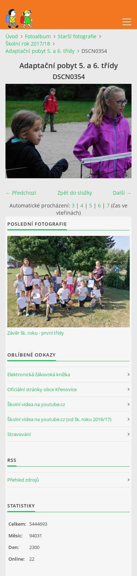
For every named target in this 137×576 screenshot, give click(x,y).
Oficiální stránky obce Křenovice (42, 389)
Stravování (19, 434)
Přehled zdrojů (23, 479)
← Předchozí (20, 192)
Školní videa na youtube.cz (36, 404)
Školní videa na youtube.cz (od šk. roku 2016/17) (59, 419)
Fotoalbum (38, 36)
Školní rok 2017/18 (27, 43)
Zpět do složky (74, 192)
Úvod (11, 36)
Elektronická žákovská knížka (38, 374)
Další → (122, 192)
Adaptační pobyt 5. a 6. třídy (40, 50)
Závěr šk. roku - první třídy (35, 333)
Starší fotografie (77, 36)
